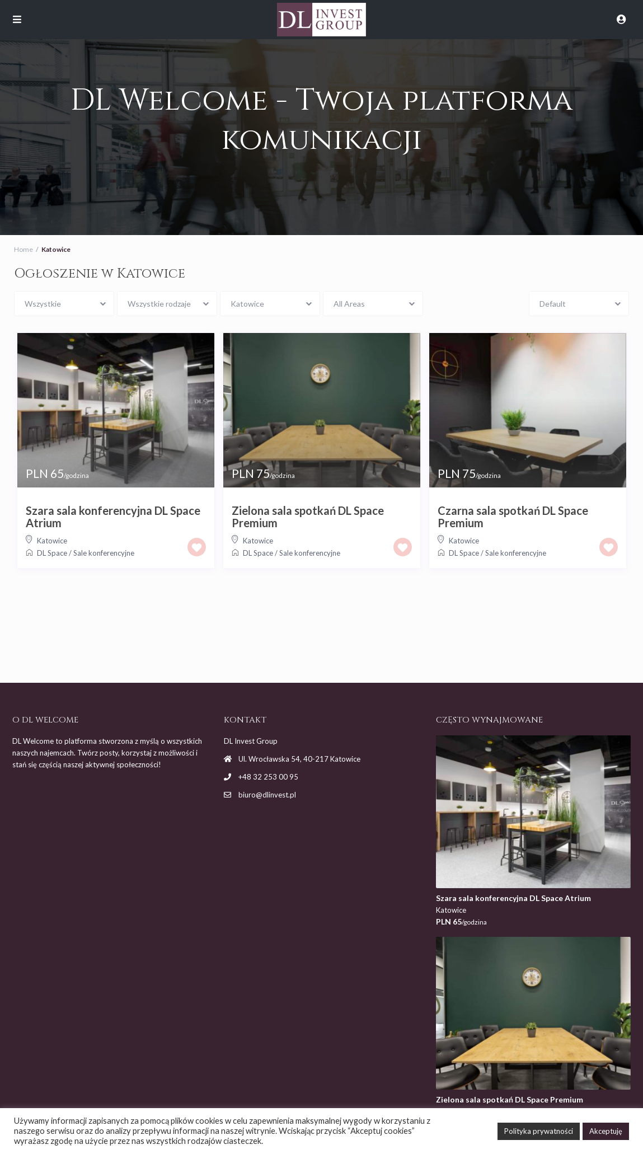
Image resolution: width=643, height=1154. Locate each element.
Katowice (52, 540)
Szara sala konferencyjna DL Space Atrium (113, 516)
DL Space (52, 552)
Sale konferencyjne (103, 552)
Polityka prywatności (538, 1131)
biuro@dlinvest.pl (267, 794)
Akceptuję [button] (605, 1131)
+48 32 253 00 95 (268, 776)
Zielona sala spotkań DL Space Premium (308, 516)
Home (23, 249)
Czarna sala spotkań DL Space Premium (513, 516)
